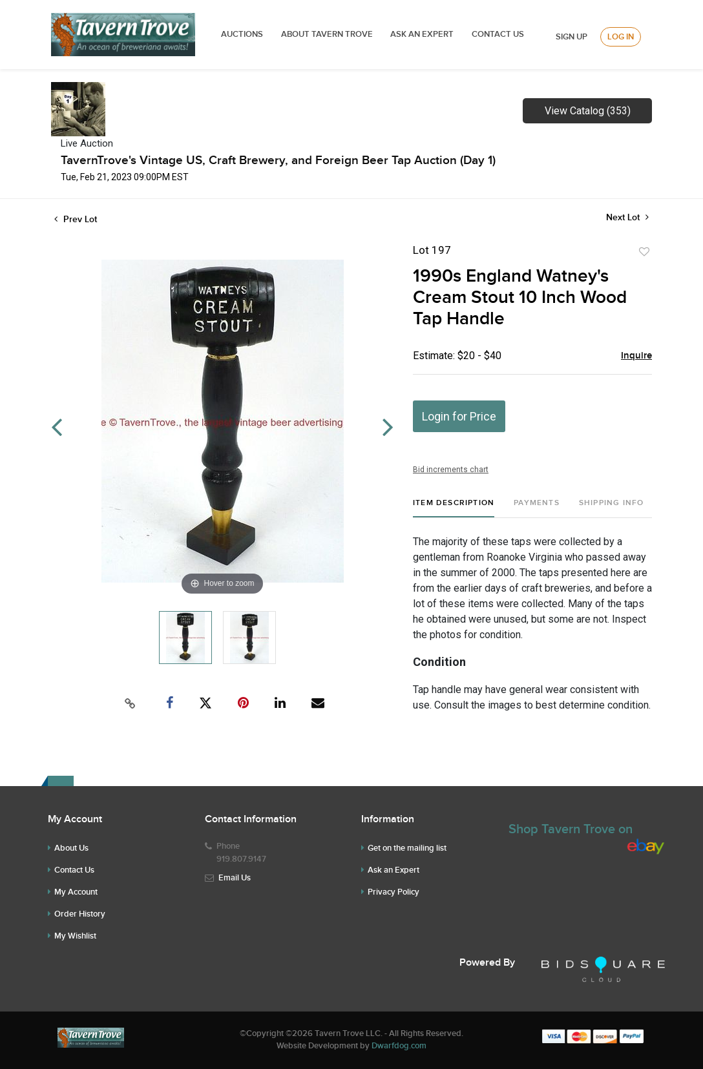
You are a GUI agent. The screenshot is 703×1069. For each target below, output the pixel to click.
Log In (620, 37)
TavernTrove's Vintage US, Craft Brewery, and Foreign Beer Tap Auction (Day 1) (278, 160)
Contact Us (498, 34)
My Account (76, 892)
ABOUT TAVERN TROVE (328, 34)
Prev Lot (75, 219)
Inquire (636, 356)
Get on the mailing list (407, 848)
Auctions (242, 34)
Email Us (234, 878)
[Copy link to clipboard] (130, 703)
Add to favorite (644, 252)
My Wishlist (75, 936)
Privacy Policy (393, 892)
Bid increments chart (450, 469)
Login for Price (459, 416)
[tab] (453, 508)
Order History (79, 914)
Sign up (571, 37)
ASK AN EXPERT (422, 34)
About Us (71, 848)
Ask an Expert (393, 870)
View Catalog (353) (588, 111)
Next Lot (627, 217)
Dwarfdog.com (399, 1046)
